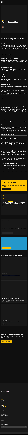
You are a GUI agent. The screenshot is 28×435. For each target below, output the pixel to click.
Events (2, 399)
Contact (2, 424)
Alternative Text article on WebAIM (9, 179)
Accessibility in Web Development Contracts (12, 323)
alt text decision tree (8, 160)
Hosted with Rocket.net (4, 425)
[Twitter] (4, 392)
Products (2, 401)
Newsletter (2, 402)
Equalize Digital (10, 202)
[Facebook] (1, 392)
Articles (2, 400)
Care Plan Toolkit (3, 405)
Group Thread (6, 190)
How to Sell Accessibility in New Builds (11, 299)
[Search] (25, 428)
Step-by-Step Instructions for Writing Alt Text (11, 176)
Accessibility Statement (4, 416)
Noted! (2, 406)
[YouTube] (3, 392)
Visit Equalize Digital (7, 234)
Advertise (2, 421)
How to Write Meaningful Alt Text (9, 169)
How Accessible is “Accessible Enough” (11, 276)
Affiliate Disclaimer (3, 415)
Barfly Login (2, 407)
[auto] (2, 37)
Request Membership (6, 342)
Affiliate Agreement (3, 414)
